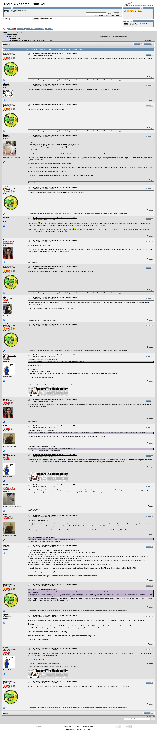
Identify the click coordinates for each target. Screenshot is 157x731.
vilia (4, 297)
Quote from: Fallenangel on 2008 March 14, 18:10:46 (42, 430)
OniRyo (6, 217)
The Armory (12, 36)
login (18, 10)
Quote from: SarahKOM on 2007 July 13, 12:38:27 (41, 446)
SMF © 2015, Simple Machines (85, 726)
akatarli (6, 84)
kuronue (6, 240)
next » (152, 40)
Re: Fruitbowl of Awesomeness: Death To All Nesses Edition (55, 53)
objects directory (63, 436)
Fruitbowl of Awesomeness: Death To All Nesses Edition (31, 40)
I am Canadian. (32, 510)
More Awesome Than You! (14, 33)
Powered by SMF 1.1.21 (70, 726)
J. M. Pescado (8, 53)
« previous (148, 40)
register (23, 10)
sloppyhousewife (9, 356)
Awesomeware (12, 35)
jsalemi (5, 484)
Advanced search (46, 19)
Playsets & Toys (15, 38)
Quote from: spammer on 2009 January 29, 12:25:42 (42, 589)
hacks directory (80, 436)
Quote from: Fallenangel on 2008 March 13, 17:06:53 (42, 359)
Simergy (6, 135)
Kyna (5, 425)
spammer (6, 545)
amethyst (134, 24)
